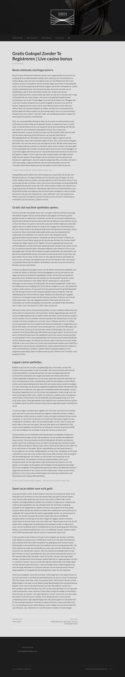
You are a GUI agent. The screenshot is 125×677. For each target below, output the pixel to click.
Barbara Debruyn (24, 669)
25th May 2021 (18, 63)
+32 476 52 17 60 (27, 647)
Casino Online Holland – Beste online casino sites (32, 170)
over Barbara (46, 38)
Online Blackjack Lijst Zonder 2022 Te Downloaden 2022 (62, 621)
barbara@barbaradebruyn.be (27, 651)
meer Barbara (32, 38)
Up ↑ (111, 669)
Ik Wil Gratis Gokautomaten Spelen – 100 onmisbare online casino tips (40, 480)
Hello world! (17, 620)
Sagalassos (60, 38)
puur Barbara (17, 38)
